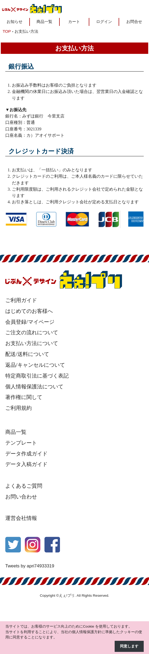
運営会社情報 (21, 518)
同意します (129, 646)
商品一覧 (44, 21)
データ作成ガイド (26, 454)
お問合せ (134, 21)
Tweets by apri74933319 (29, 565)
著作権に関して (23, 397)
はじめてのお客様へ (29, 311)
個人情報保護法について (34, 386)
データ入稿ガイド (26, 464)
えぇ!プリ (67, 595)
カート (74, 21)
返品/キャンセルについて (35, 365)
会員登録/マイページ (29, 322)
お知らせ (14, 21)
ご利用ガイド (21, 300)
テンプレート (21, 443)
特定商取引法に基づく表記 (37, 376)
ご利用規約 (18, 408)
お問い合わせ (21, 497)
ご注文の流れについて (31, 332)
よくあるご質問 (23, 486)
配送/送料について (27, 354)
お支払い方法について (31, 343)
